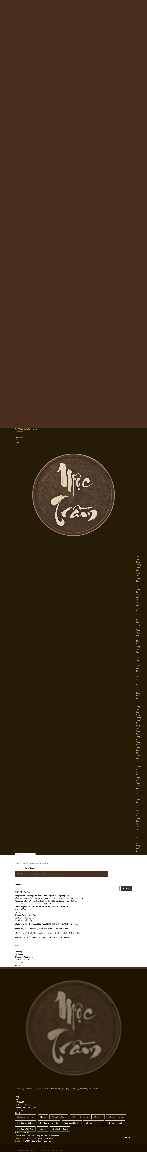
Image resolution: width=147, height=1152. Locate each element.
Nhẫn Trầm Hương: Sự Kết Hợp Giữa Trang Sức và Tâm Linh (46, 928)
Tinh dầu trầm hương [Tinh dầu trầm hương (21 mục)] (80, 1117)
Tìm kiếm (18, 884)
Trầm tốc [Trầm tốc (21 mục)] (42, 1129)
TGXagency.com (44, 1150)
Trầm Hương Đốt (138, 597)
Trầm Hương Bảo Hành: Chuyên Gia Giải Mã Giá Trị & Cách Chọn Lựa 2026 (42, 906)
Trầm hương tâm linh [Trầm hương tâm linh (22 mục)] (71, 1123)
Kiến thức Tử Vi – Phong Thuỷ (25, 915)
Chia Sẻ (137, 653)
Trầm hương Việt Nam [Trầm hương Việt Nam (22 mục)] (25, 1129)
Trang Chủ (138, 555)
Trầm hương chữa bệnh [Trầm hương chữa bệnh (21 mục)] (25, 1123)
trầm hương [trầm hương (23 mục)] (98, 1117)
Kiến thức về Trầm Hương (24, 918)
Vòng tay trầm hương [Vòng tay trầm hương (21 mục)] (60, 1129)
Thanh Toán (19, 962)
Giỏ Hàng (138, 691)
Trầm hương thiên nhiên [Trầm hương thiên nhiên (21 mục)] (49, 1123)
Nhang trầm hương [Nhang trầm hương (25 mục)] (59, 1117)
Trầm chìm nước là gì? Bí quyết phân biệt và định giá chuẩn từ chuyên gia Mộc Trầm (46, 901)
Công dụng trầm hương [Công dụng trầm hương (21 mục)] (25, 1117)
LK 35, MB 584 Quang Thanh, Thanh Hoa (36, 1141)
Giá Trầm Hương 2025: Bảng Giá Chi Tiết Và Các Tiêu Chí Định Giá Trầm (51, 924)
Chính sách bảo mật (56, 1150)
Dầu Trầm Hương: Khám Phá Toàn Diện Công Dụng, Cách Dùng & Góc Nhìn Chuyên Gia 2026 (49, 898)
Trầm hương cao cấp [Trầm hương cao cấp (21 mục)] (116, 1117)
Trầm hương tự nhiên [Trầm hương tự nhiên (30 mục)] (115, 1123)
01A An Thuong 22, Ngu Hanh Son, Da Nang (36, 1138)
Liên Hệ (137, 696)
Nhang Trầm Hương (138, 567)
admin (17, 924)
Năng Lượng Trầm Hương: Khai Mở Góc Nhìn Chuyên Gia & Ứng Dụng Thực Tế (43, 895)
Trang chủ (18, 863)
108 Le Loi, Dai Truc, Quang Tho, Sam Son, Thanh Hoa (39, 1135)
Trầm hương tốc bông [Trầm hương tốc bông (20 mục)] (93, 1123)
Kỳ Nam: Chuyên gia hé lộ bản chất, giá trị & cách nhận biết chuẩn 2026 (41, 904)
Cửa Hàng (138, 560)
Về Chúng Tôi (19, 954)
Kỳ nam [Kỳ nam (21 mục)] (43, 1117)
